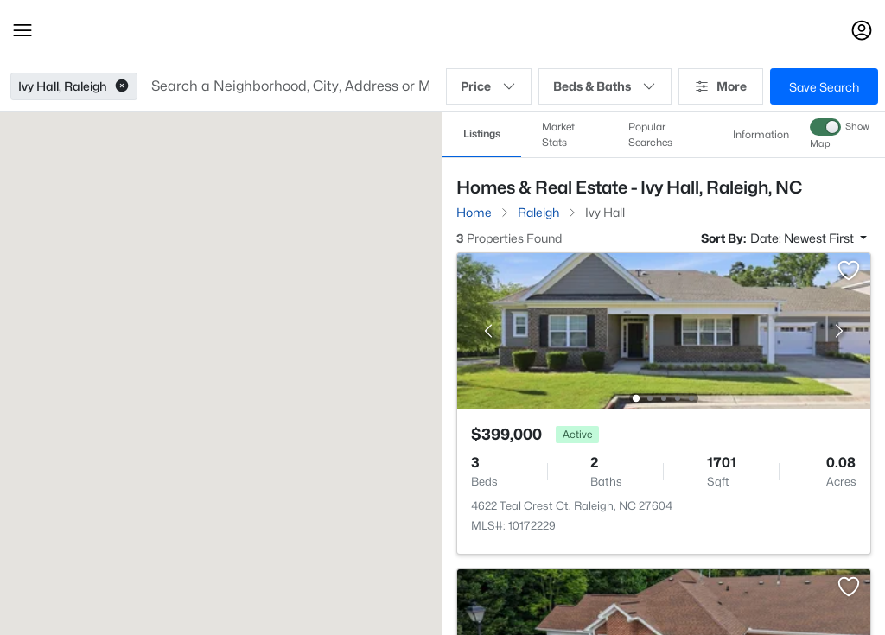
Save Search (824, 86)
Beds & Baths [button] (605, 86)
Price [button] (489, 86)
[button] (22, 30)
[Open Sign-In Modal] (861, 30)
